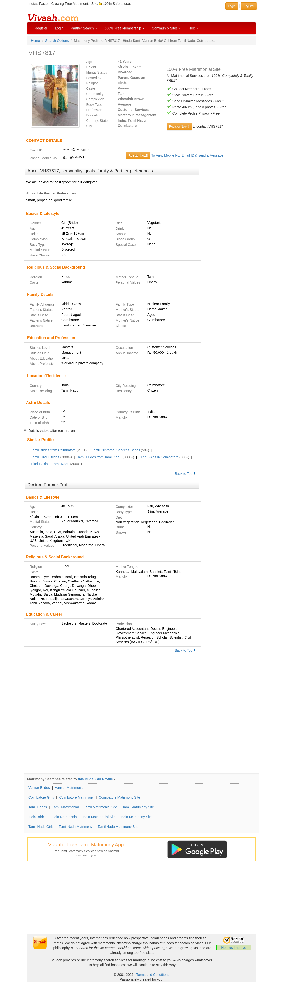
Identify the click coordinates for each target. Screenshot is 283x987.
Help (193, 28)
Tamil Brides (37, 807)
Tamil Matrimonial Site (100, 807)
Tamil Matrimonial (65, 807)
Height (91, 67)
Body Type (94, 104)
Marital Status (96, 72)
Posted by (93, 78)
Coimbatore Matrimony (76, 797)
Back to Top (185, 474)
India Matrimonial (65, 817)
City (89, 126)
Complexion (95, 99)
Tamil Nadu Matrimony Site (118, 826)
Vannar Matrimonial (69, 788)
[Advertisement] (230, 241)
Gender (35, 223)
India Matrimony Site (136, 817)
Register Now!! (138, 155)
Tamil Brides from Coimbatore (53, 450)
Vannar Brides (39, 788)
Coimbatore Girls (41, 797)
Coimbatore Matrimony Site (119, 797)
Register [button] (248, 6)
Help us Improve (233, 948)
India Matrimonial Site (99, 817)
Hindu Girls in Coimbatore (158, 457)
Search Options (57, 41)
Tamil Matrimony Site (138, 807)
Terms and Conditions (152, 975)
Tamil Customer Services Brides (116, 450)
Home (35, 41)
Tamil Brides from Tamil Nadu (99, 457)
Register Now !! (179, 126)
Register (41, 28)
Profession (94, 110)
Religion (92, 83)
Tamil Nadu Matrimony (75, 826)
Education (93, 115)
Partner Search (84, 28)
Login (59, 28)
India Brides (37, 817)
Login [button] (231, 6)
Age (89, 62)
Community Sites (166, 28)
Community (95, 94)
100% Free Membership (124, 28)
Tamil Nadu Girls (40, 826)
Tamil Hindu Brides (45, 457)
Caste (90, 88)
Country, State (97, 121)
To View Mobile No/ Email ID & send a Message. (187, 155)
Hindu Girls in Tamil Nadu (50, 464)
